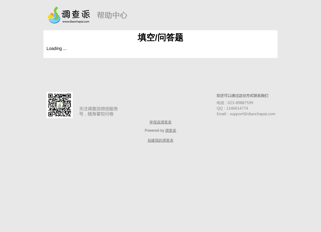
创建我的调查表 (160, 140)
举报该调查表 (160, 122)
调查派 (170, 130)
